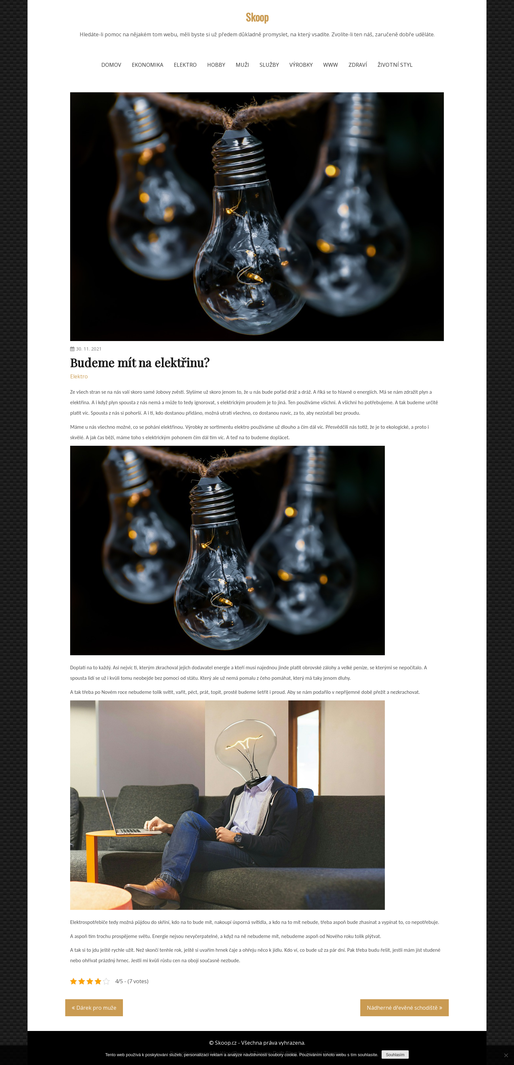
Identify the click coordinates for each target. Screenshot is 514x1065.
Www (330, 64)
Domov (111, 64)
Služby (269, 64)
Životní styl (395, 64)
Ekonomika (147, 64)
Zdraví (357, 64)
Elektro (185, 64)
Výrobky (301, 64)
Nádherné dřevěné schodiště (402, 1007)
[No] (506, 1055)
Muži (242, 64)
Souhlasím (395, 1055)
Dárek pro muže (96, 1007)
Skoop (257, 17)
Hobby (216, 64)
